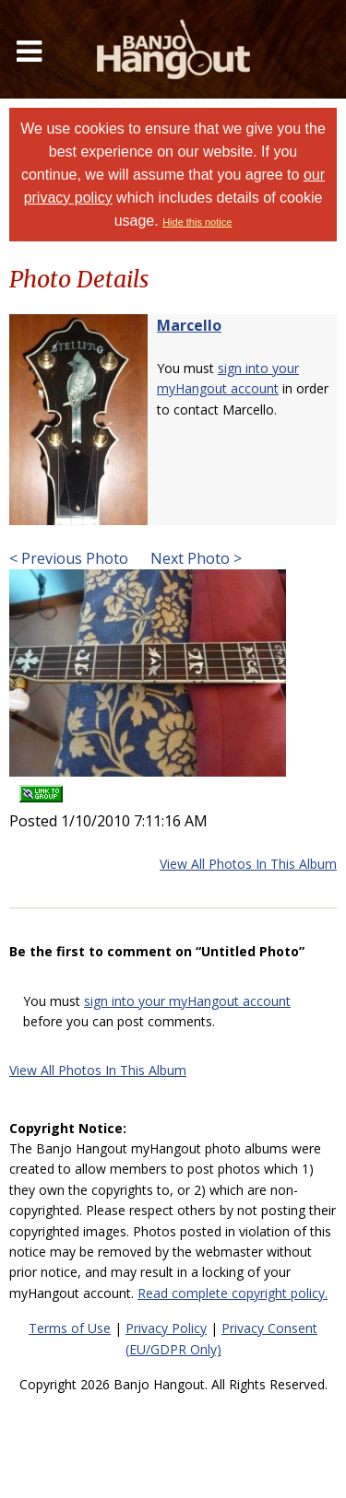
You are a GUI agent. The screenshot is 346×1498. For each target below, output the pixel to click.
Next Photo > (194, 558)
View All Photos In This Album (248, 863)
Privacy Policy (166, 1328)
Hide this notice (197, 222)
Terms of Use (70, 1328)
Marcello (189, 325)
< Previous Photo (68, 558)
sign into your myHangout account (187, 1001)
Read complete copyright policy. (232, 1293)
